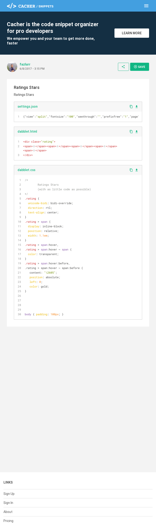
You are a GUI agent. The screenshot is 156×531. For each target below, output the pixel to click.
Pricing (8, 521)
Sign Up (9, 494)
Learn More (132, 33)
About (7, 512)
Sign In (8, 503)
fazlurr (25, 64)
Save (139, 67)
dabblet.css (26, 170)
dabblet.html (27, 131)
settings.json (28, 106)
